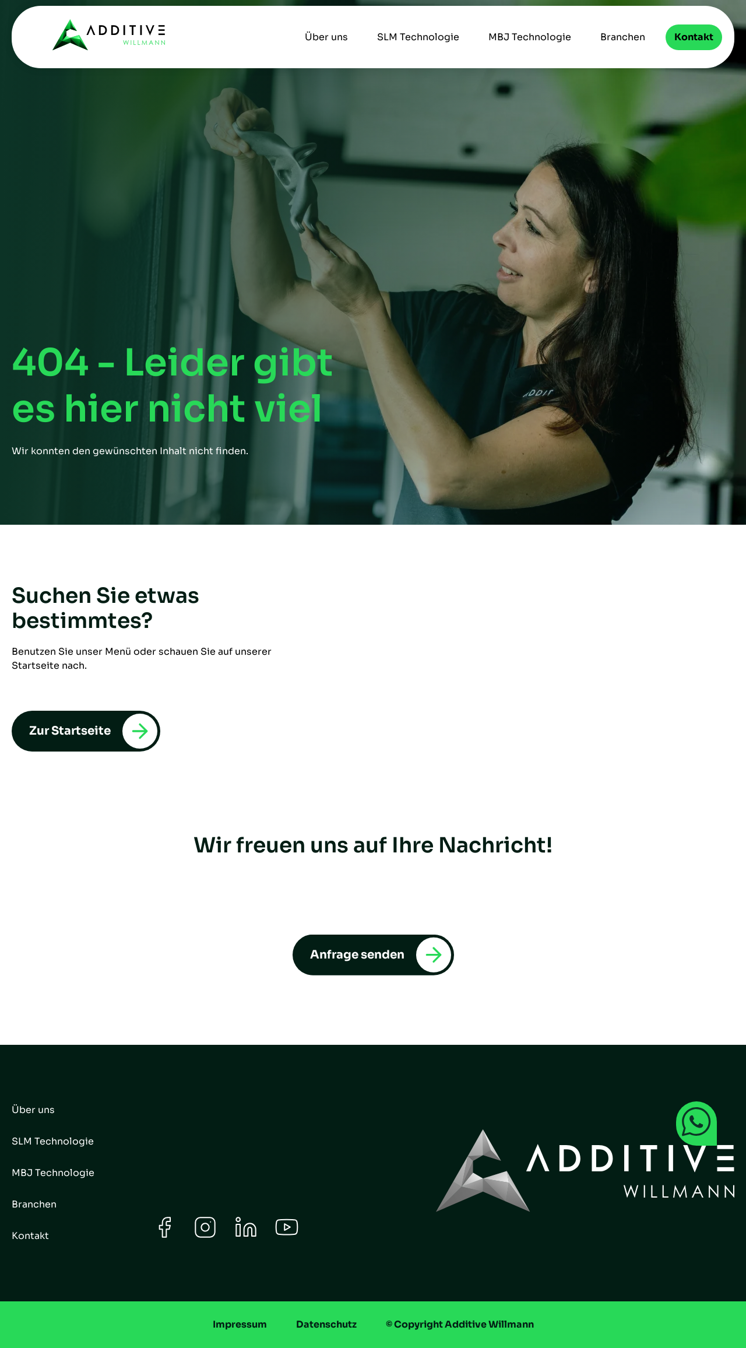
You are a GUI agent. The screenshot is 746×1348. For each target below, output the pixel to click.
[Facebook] (164, 1236)
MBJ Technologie (529, 37)
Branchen (622, 37)
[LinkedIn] (246, 1236)
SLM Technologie (418, 37)
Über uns (326, 37)
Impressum (240, 1324)
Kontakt (693, 37)
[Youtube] (286, 1236)
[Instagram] (205, 1236)
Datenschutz (326, 1324)
